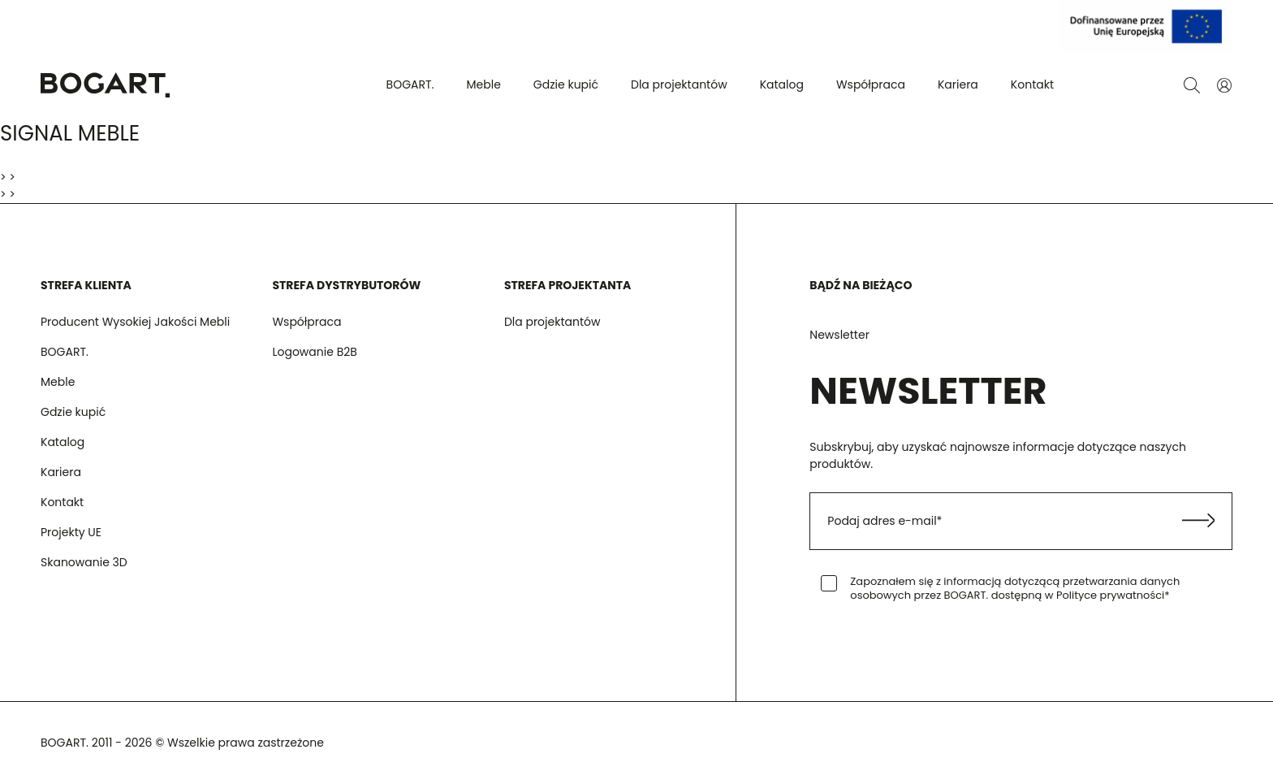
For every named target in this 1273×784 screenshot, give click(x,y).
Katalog (782, 84)
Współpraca (870, 84)
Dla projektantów (679, 84)
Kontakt (1032, 84)
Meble (484, 84)
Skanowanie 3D (84, 562)
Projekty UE (71, 532)
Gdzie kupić (565, 84)
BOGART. (410, 84)
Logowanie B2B (314, 352)
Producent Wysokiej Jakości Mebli (135, 322)
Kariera (958, 84)
